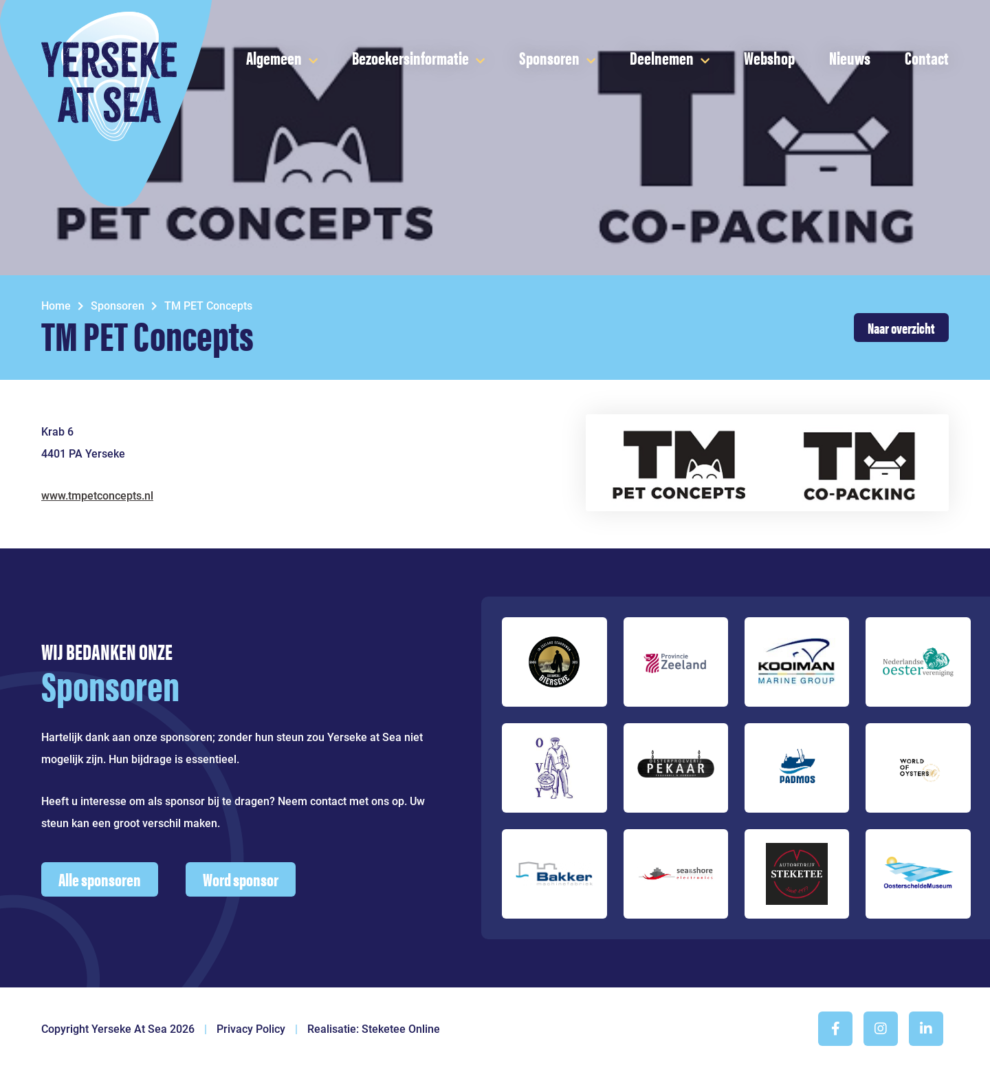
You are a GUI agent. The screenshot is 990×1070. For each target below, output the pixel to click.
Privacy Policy (251, 1029)
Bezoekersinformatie (410, 57)
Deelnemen (662, 57)
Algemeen (274, 57)
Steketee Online (401, 1029)
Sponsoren (549, 57)
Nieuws (849, 57)
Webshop (769, 57)
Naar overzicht (901, 327)
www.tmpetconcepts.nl (97, 495)
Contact (927, 57)
